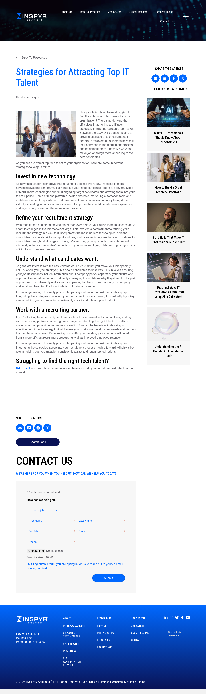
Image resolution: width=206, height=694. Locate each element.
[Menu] (186, 17)
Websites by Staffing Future (128, 682)
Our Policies (89, 682)
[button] (31, 57)
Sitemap (104, 682)
